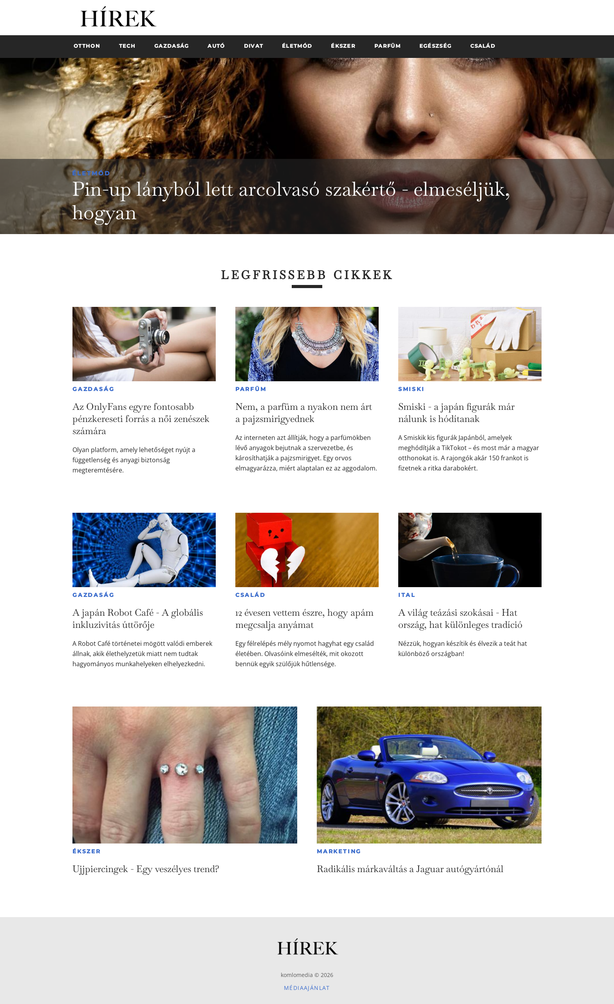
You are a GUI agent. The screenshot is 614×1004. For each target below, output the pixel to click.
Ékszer (86, 851)
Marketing (339, 851)
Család (250, 594)
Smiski (411, 389)
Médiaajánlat (307, 987)
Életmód (91, 173)
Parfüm (251, 389)
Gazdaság (93, 389)
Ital (406, 594)
